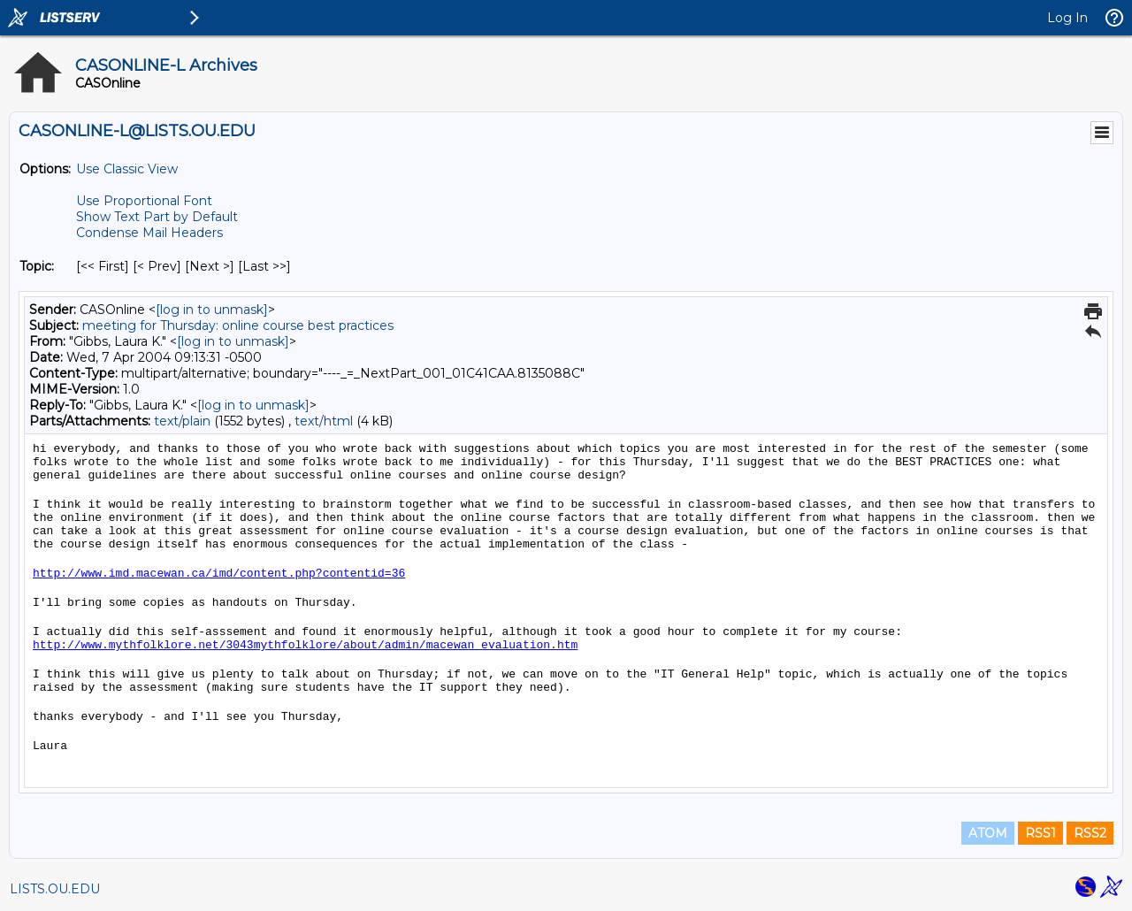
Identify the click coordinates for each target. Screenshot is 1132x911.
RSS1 (1040, 833)
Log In (1067, 18)
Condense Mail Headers (149, 233)
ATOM (987, 833)
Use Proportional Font (144, 201)
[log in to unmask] (212, 310)
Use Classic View (127, 169)
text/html (323, 421)
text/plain (182, 421)
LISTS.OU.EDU (55, 889)
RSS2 (1090, 833)
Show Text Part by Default (157, 217)
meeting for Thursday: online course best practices (238, 325)
